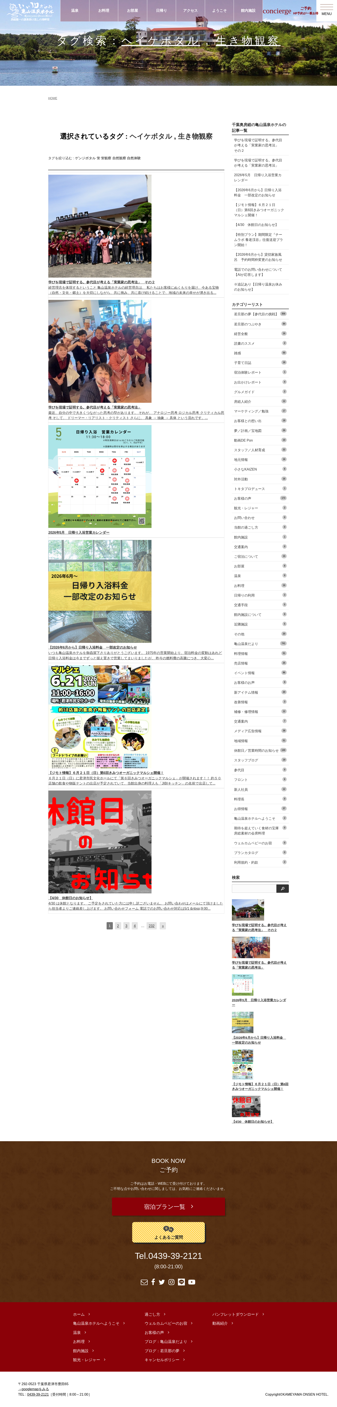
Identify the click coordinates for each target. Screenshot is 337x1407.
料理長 (260, 799)
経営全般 (260, 333)
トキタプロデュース (260, 488)
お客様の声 (260, 498)
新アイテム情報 (260, 692)
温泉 (74, 10)
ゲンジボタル (85, 158)
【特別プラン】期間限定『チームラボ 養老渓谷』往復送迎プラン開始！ (258, 240)
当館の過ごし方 (260, 527)
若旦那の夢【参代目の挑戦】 (260, 313)
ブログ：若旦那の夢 (162, 1351)
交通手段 (260, 604)
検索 (236, 877)
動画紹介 (220, 1324)
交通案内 (260, 546)
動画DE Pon (260, 440)
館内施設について (260, 614)
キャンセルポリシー (162, 1360)
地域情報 (260, 740)
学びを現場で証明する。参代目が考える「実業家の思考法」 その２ (258, 145)
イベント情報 (260, 672)
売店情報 (260, 663)
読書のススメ (260, 343)
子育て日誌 (260, 362)
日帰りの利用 (260, 595)
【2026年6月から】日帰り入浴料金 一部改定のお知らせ (258, 192)
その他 (260, 633)
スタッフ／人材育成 (260, 449)
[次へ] (163, 925)
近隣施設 (260, 624)
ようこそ (219, 10)
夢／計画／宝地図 (260, 430)
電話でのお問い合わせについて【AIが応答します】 (258, 272)
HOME (52, 98)
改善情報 (260, 701)
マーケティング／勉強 (260, 411)
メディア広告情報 (260, 730)
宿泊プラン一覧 (164, 1207)
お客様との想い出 (260, 420)
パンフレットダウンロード (235, 1315)
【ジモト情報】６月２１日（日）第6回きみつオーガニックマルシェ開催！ (259, 210)
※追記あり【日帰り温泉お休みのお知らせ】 (258, 286)
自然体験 (134, 158)
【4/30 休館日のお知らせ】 (256, 225)
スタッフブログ (260, 760)
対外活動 (260, 479)
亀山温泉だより (260, 643)
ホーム (79, 1315)
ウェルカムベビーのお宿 (260, 842)
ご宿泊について (260, 556)
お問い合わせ (260, 517)
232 (152, 926)
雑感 (260, 352)
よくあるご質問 (168, 1232)
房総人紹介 (260, 401)
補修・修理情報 (260, 711)
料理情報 (260, 653)
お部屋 (132, 10)
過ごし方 (152, 1315)
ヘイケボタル (160, 41)
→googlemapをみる (33, 1390)
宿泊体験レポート (260, 372)
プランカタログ (260, 852)
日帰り (161, 10)
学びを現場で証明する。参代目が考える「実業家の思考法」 (258, 162)
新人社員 (260, 789)
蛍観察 (106, 158)
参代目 (260, 769)
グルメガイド (260, 391)
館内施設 (248, 10)
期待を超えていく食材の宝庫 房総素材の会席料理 (260, 830)
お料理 (103, 10)
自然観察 (119, 158)
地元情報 (260, 459)
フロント (260, 779)
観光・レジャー (260, 507)
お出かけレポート (260, 382)
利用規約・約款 (260, 862)
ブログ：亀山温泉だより (166, 1342)
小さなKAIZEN (260, 469)
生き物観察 (248, 41)
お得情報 (260, 808)
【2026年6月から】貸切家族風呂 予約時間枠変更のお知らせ (258, 257)
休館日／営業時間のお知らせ (260, 750)
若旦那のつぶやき (260, 324)
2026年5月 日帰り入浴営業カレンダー (258, 177)
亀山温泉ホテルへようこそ (260, 818)
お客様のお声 (260, 682)
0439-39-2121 (175, 1256)
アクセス (190, 10)
